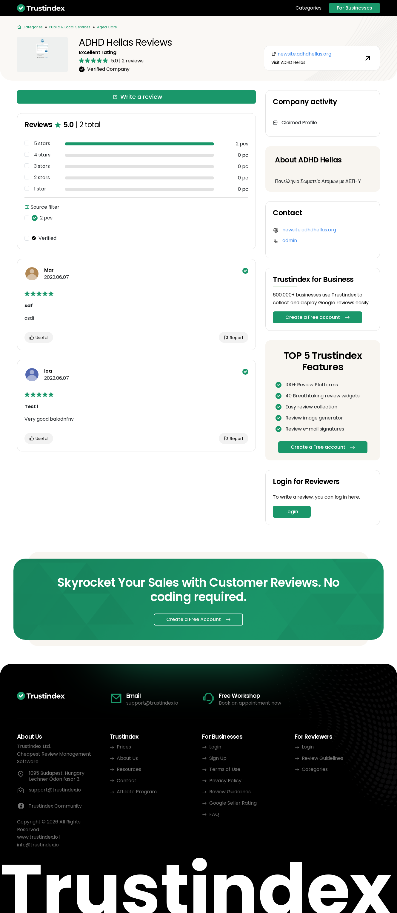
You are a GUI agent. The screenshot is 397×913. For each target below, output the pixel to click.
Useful (38, 338)
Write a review (137, 97)
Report (234, 338)
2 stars (42, 178)
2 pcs (42, 218)
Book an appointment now (250, 703)
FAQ (214, 814)
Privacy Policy (225, 780)
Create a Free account (312, 317)
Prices (124, 746)
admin (289, 240)
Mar (49, 270)
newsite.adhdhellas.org (309, 229)
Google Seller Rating (233, 803)
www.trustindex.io (37, 837)
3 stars (42, 166)
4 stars (42, 155)
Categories (308, 8)
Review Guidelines (230, 791)
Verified (44, 238)
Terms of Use (224, 769)
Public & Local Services (69, 27)
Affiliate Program (137, 791)
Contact (126, 780)
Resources (129, 769)
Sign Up (218, 758)
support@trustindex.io (152, 703)
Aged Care (107, 27)
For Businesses (354, 7)
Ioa (48, 371)
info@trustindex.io (38, 844)
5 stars (42, 144)
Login (291, 511)
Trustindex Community (49, 806)
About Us (127, 758)
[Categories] (30, 27)
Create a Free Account (193, 619)
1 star (40, 189)
